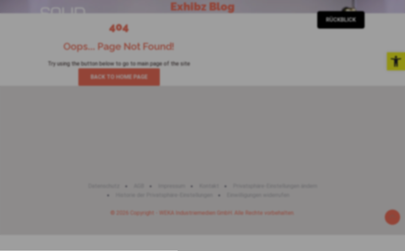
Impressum (231, 229)
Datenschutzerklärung (186, 229)
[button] (203, 176)
